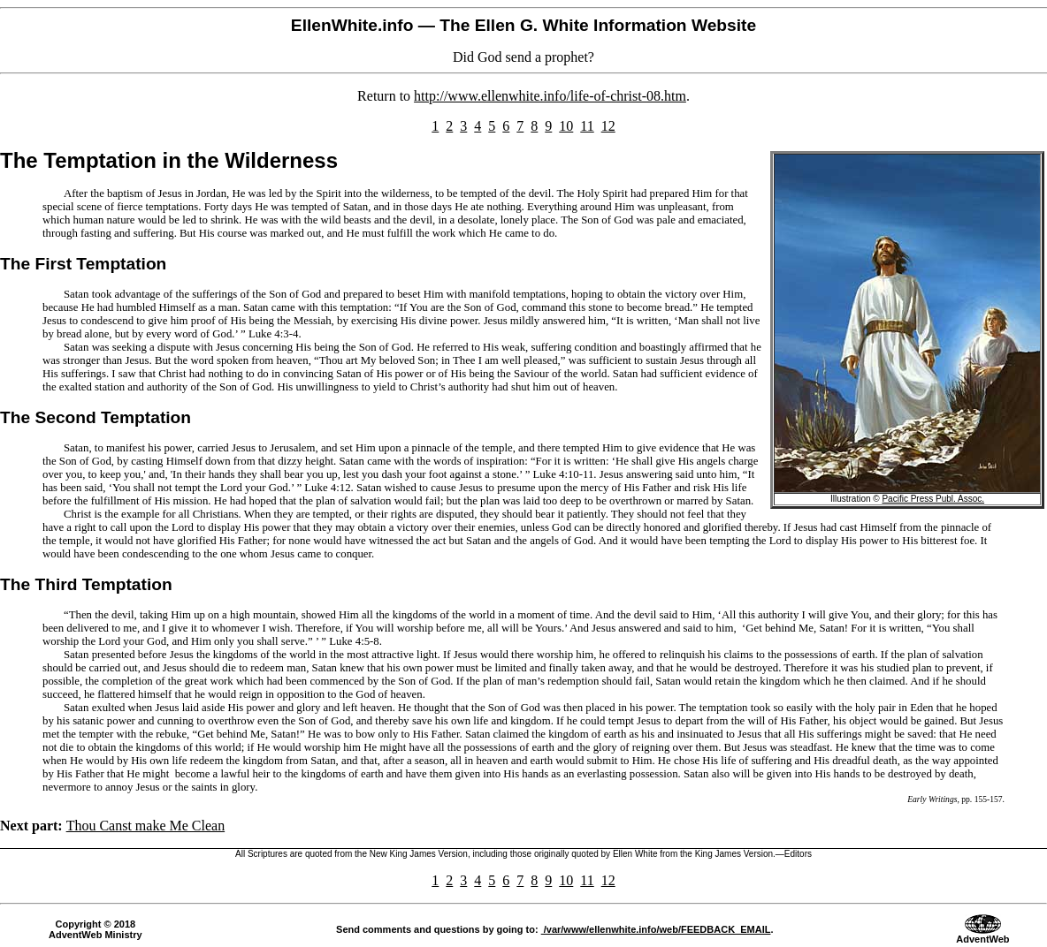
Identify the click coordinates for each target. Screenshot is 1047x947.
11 (586, 125)
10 (566, 125)
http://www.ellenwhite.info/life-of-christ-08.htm (550, 95)
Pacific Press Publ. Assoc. (933, 499)
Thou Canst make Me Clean (145, 825)
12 (608, 125)
